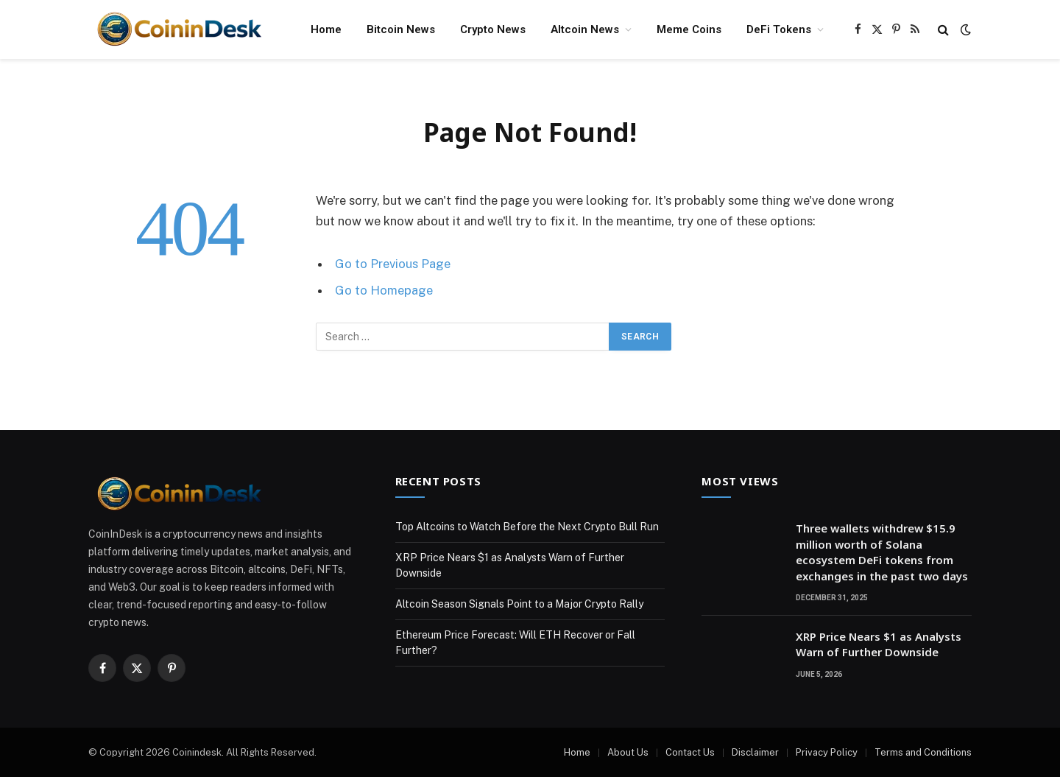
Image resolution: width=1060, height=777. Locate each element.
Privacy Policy (827, 752)
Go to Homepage (384, 290)
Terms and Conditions (923, 752)
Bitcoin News (401, 29)
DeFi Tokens (778, 29)
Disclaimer (755, 752)
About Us (628, 752)
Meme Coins (689, 29)
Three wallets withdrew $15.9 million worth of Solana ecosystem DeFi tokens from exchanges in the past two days (882, 552)
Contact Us (690, 752)
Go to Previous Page (393, 263)
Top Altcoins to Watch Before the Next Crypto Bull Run (527, 526)
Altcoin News (585, 29)
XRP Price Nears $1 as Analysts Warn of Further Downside (878, 644)
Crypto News (493, 29)
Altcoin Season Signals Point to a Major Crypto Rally (519, 604)
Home (326, 29)
